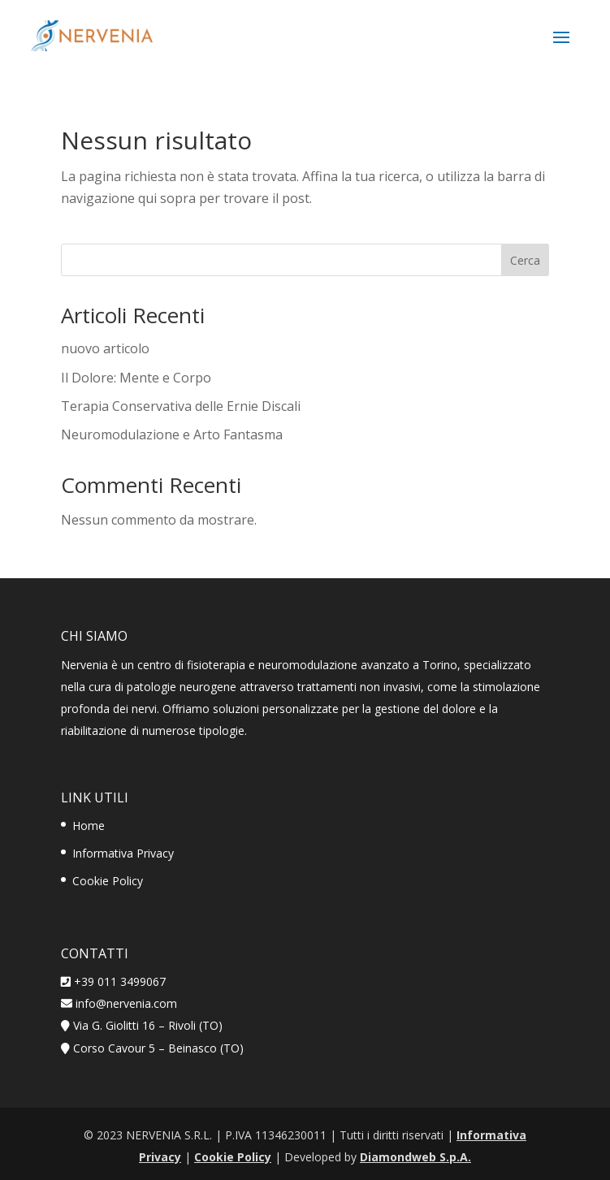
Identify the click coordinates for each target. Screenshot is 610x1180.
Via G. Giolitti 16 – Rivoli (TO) (148, 1025)
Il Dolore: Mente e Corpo (136, 378)
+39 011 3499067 (120, 981)
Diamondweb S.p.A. (415, 1157)
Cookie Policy (107, 880)
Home (88, 825)
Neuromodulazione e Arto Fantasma (172, 434)
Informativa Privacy (123, 853)
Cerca (525, 260)
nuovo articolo (105, 348)
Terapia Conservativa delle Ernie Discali (181, 406)
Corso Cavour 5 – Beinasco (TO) (158, 1048)
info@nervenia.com (124, 1003)
